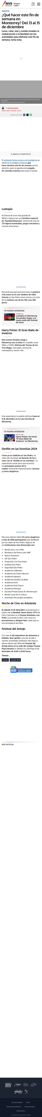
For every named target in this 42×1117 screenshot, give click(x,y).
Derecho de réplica (30, 1106)
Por (11, 108)
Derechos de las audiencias (14, 1106)
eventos (5, 660)
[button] (38, 4)
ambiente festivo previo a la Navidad (19, 160)
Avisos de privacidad (16, 1102)
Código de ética (20, 1110)
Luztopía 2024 (15, 660)
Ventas (28, 1102)
